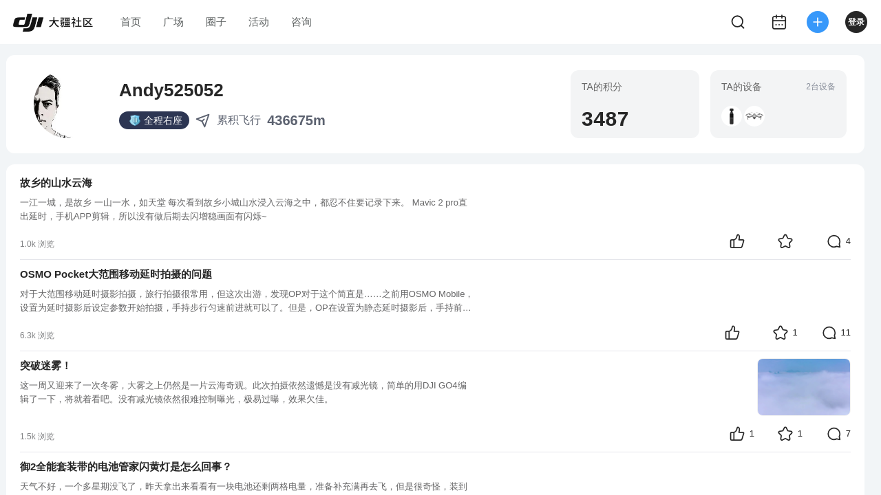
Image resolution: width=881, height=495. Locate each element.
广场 (173, 22)
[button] (731, 116)
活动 (258, 22)
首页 (130, 22)
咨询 (301, 22)
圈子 (216, 22)
